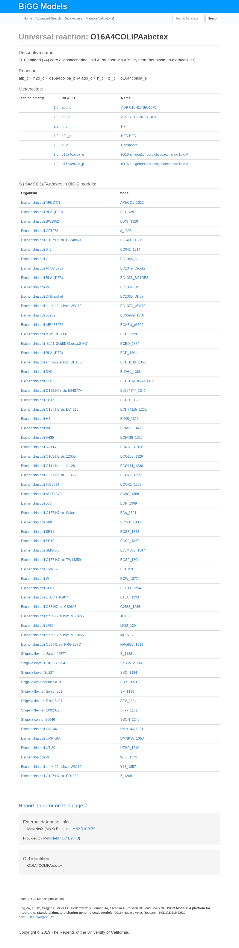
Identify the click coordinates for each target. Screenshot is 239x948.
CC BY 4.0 (70, 838)
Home (28, 18)
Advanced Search (48, 18)
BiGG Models (43, 6)
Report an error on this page (52, 805)
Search (213, 18)
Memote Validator (99, 18)
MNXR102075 (84, 829)
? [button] (86, 804)
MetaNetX (51, 838)
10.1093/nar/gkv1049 (39, 917)
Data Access (73, 18)
